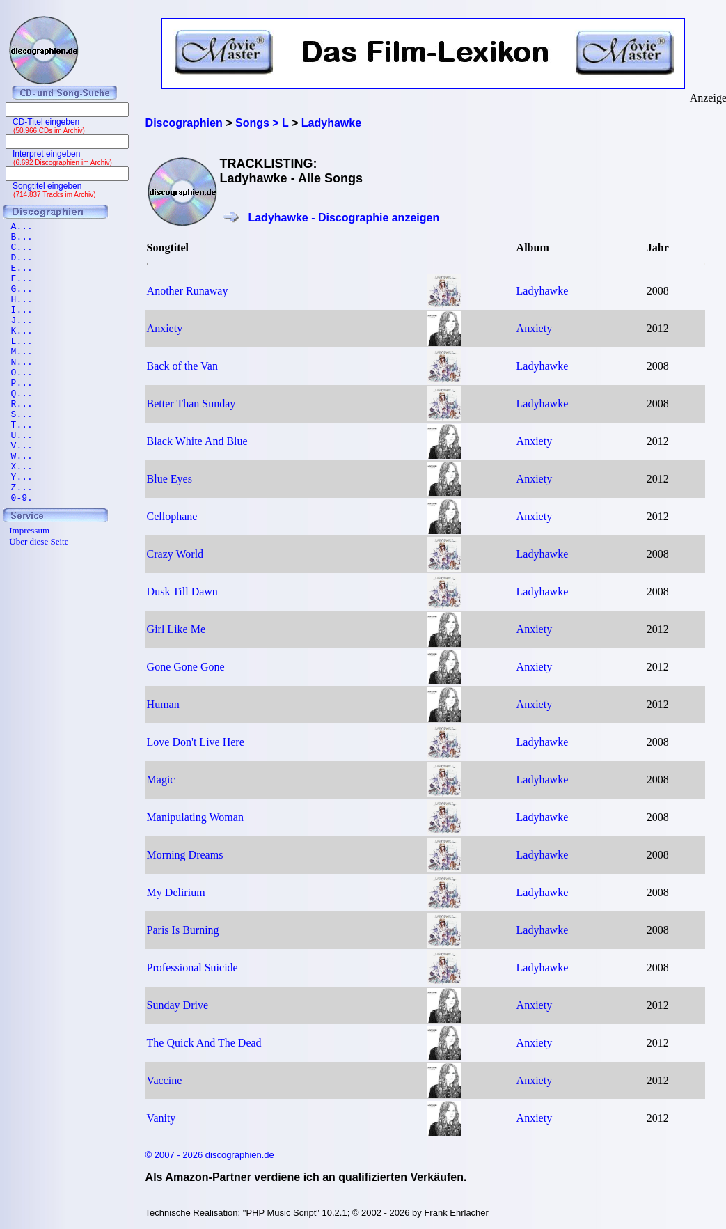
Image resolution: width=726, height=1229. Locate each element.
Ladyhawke (542, 291)
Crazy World (175, 554)
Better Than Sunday (191, 403)
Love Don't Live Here (195, 742)
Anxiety (165, 328)
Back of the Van (182, 366)
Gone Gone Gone (186, 667)
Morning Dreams (185, 855)
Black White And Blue (197, 441)
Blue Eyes (169, 479)
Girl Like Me (176, 629)
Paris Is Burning (183, 930)
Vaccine (164, 1080)
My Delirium (176, 892)
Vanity (161, 1118)
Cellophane (172, 516)
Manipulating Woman (195, 817)
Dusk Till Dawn (182, 591)
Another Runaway (187, 291)
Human (163, 704)
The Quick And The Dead (204, 1043)
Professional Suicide (192, 967)
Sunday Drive (177, 1005)
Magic (161, 779)
